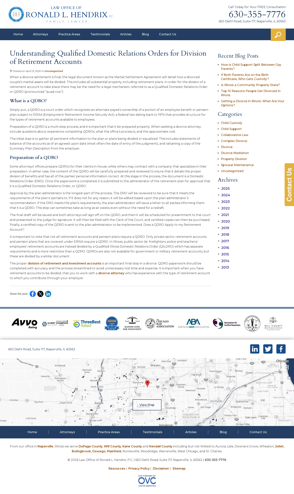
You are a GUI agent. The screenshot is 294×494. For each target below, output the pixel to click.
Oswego (99, 451)
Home (18, 34)
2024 (224, 195)
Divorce (226, 147)
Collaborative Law (234, 135)
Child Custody (231, 123)
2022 (224, 208)
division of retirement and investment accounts (64, 263)
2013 (223, 267)
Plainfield (114, 451)
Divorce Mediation (235, 153)
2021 (223, 215)
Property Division (234, 159)
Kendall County (160, 446)
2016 (223, 248)
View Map (147, 405)
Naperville (45, 446)
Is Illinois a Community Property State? (250, 85)
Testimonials (100, 34)
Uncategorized (53, 71)
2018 (223, 234)
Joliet (279, 446)
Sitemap (179, 468)
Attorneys (40, 34)
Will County (112, 446)
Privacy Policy (139, 468)
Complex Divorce (234, 141)
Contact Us (167, 34)
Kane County (132, 446)
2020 (224, 221)
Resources (117, 468)
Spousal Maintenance (237, 165)
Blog (145, 34)
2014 (223, 261)
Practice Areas (69, 34)
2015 (223, 254)
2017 (223, 241)
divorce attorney (111, 273)
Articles (126, 34)
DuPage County (91, 446)
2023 (224, 202)
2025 (224, 188)
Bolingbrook (81, 451)
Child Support (231, 129)
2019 (223, 228)
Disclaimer (161, 468)
